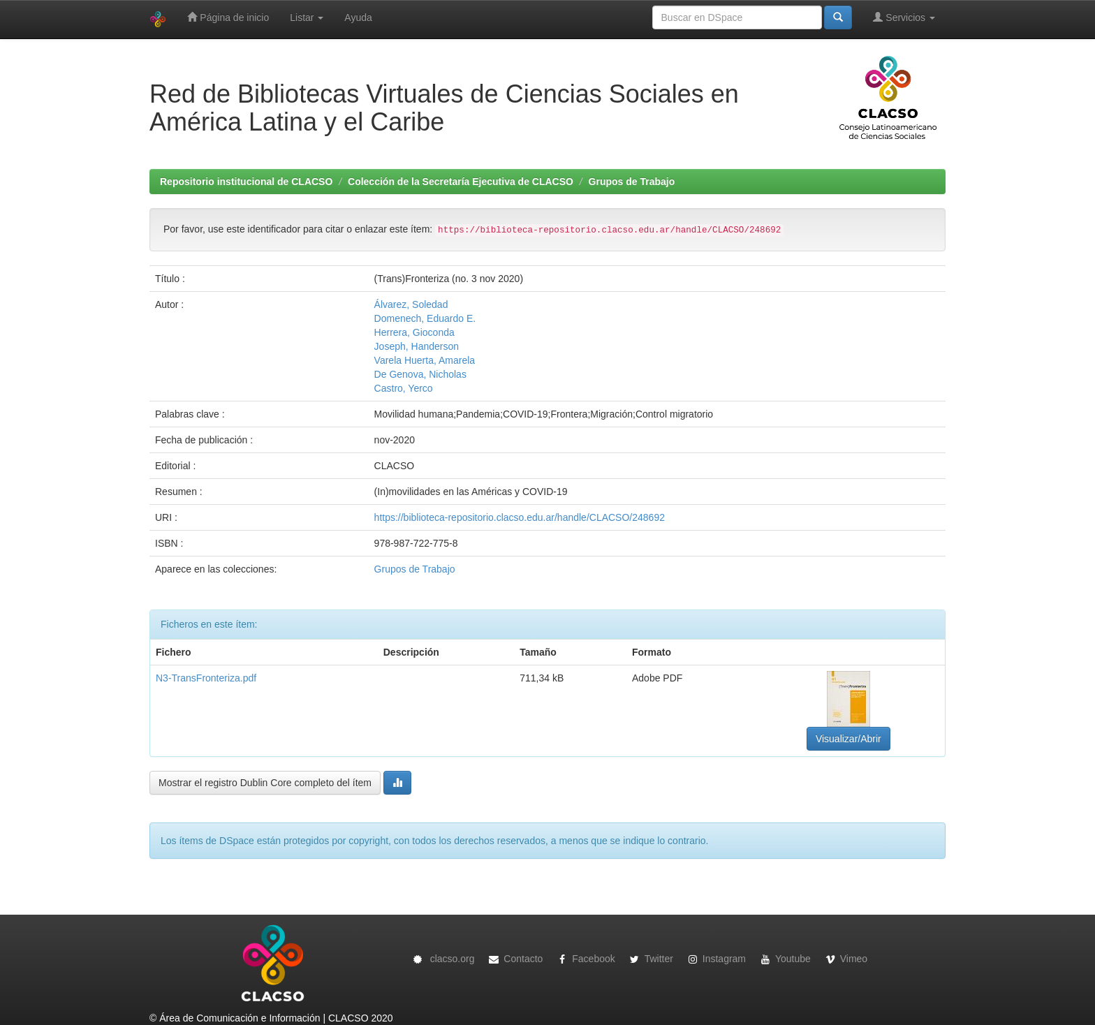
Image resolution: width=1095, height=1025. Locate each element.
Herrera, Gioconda (414, 332)
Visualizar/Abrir (848, 738)
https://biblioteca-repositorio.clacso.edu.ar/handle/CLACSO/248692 (519, 517)
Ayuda (358, 17)
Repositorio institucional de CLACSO (246, 181)
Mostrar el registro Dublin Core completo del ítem (265, 782)
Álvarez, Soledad (411, 304)
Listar (306, 17)
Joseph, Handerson (416, 346)
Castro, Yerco (403, 388)
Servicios (904, 17)
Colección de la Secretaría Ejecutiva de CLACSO (460, 181)
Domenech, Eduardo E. (425, 318)
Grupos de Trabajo (632, 181)
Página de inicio (228, 17)
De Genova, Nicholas (420, 374)
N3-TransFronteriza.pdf (206, 678)
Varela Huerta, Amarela (424, 360)
